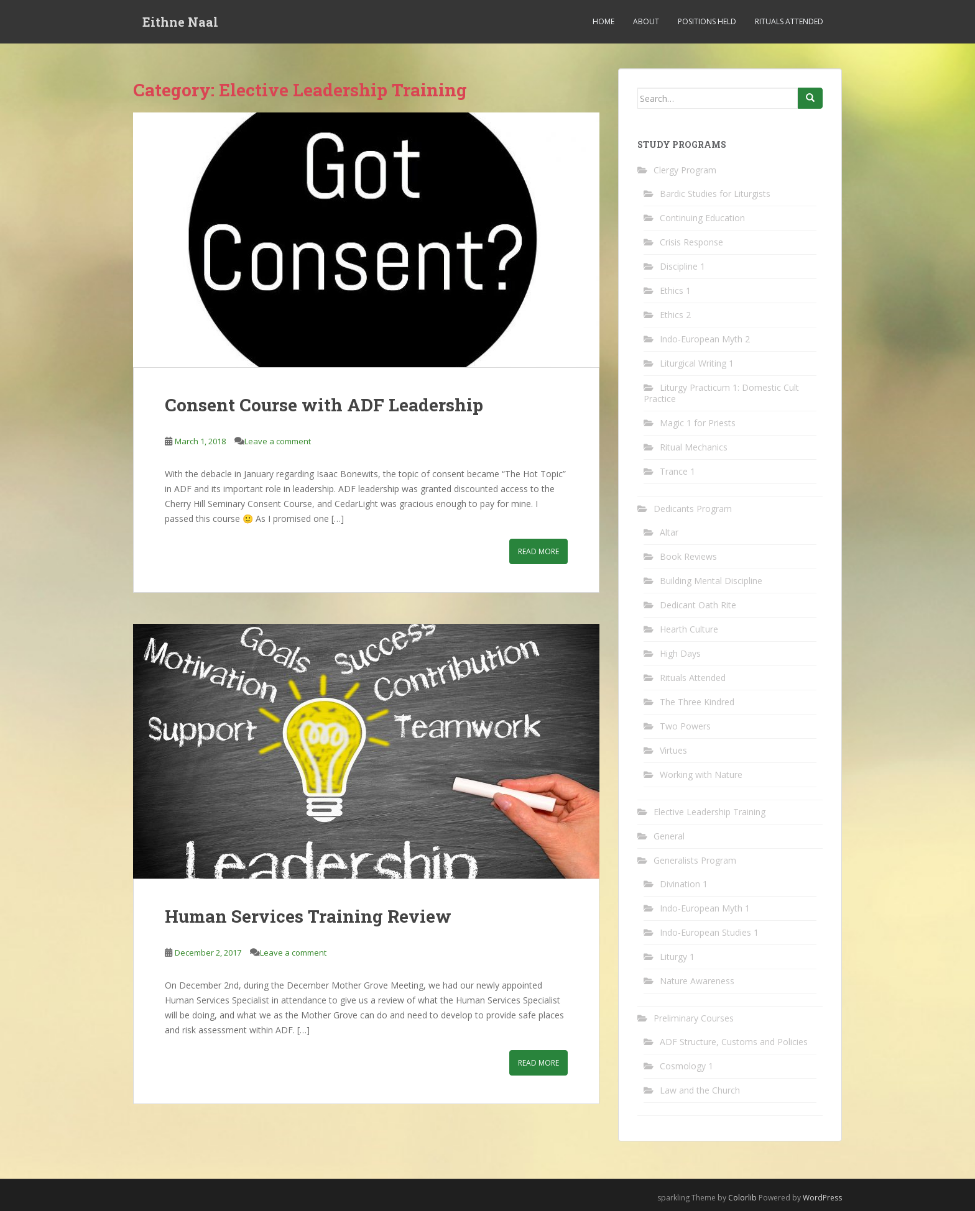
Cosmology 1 (686, 1066)
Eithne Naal (180, 22)
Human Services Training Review (308, 916)
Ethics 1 (675, 290)
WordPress (822, 1197)
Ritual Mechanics (694, 447)
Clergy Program (685, 170)
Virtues (673, 750)
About (646, 21)
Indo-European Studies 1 (709, 932)
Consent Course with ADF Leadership (324, 404)
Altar (669, 532)
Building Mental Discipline (711, 581)
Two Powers (685, 726)
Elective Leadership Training (709, 812)
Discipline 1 (682, 266)
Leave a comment (277, 441)
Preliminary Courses (694, 1018)
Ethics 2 (675, 315)
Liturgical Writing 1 (697, 363)
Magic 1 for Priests (698, 423)
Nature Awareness (697, 981)
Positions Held (707, 21)
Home (603, 21)
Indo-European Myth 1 (705, 908)
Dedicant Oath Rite (698, 605)
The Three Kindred (697, 702)
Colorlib (742, 1197)
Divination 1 (684, 884)
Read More (538, 551)
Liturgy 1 (677, 956)
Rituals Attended (789, 21)
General (669, 836)
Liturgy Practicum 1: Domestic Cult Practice (721, 393)
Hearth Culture (689, 629)
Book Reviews (688, 556)
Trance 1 (677, 471)
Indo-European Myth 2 (705, 339)
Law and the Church (700, 1090)
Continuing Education (702, 218)
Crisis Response (691, 242)
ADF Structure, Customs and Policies (734, 1042)
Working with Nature (701, 774)
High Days (680, 653)
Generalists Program (695, 860)
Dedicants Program (693, 508)
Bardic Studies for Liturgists (715, 193)
